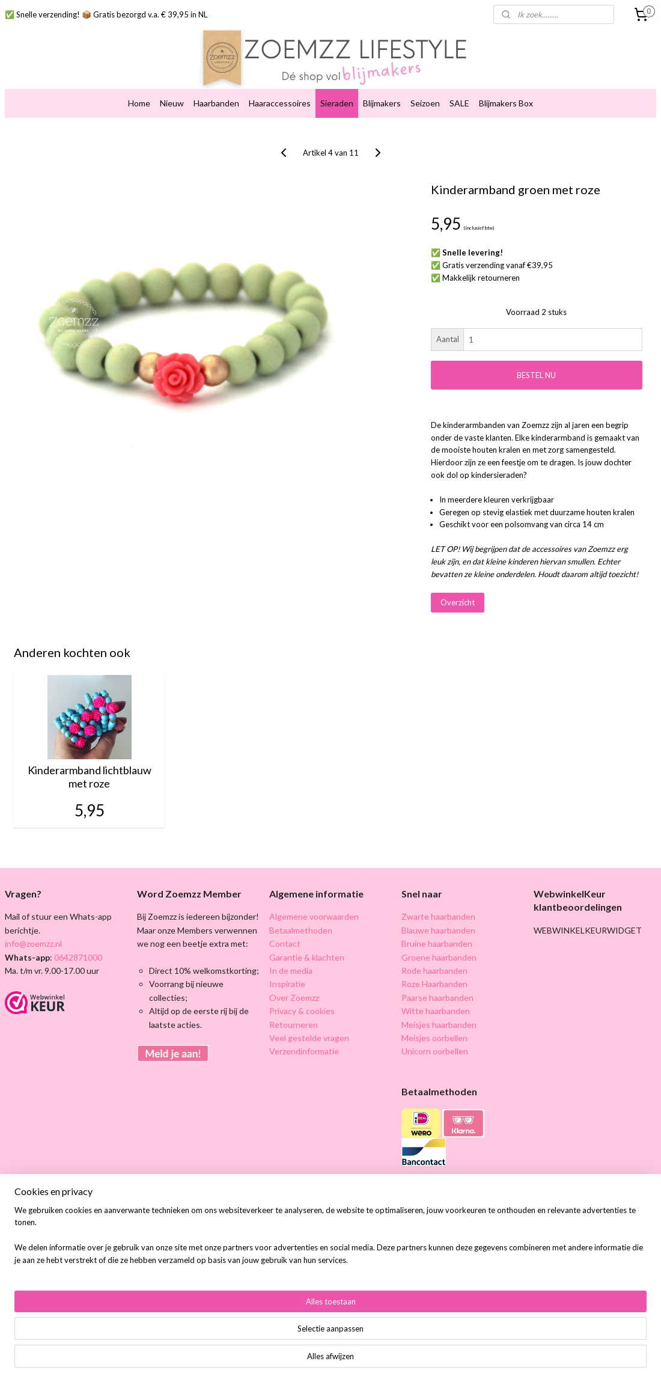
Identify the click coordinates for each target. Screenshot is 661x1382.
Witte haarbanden (435, 1011)
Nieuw (172, 103)
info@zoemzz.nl (33, 943)
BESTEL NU (536, 375)
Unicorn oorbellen (434, 1051)
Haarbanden (216, 103)
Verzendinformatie (304, 1051)
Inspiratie (287, 984)
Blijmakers (382, 103)
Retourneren (293, 1025)
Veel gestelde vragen (309, 1038)
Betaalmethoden (300, 930)
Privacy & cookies (302, 1011)
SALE (459, 103)
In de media (290, 970)
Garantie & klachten (306, 957)
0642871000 (77, 957)
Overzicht (457, 602)
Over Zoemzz (294, 997)
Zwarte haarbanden (438, 916)
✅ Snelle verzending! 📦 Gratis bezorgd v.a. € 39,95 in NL (106, 14)
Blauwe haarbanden (438, 930)
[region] (251, 1337)
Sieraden (336, 103)
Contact (284, 943)
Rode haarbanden (434, 970)
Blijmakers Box (506, 103)
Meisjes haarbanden (439, 1025)
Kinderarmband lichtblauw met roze (89, 777)
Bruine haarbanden (436, 943)
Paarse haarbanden (437, 997)
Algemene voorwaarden (314, 916)
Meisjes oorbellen (434, 1038)
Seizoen (425, 103)
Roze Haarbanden (434, 984)
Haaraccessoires (280, 103)
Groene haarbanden (439, 957)
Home (139, 103)
